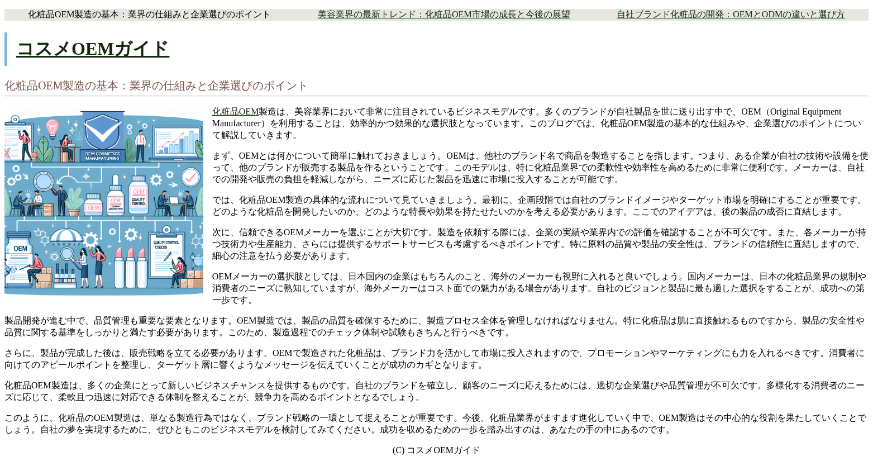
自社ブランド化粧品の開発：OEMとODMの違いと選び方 (731, 14)
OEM (249, 111)
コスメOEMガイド (92, 49)
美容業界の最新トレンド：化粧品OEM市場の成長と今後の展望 (444, 14)
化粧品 (225, 111)
